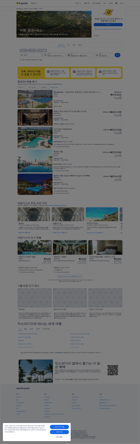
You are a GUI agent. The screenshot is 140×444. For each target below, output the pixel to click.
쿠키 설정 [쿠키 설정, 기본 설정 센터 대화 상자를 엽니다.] (59, 437)
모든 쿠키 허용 (59, 427)
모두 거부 (59, 432)
